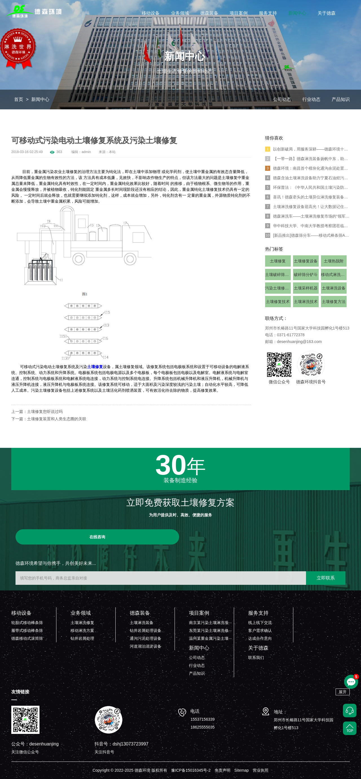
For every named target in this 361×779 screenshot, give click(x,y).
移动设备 (151, 13)
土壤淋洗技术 (306, 301)
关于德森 (327, 13)
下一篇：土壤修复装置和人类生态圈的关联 (48, 419)
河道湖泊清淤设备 (145, 646)
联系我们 (256, 657)
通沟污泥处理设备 (145, 638)
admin (86, 152)
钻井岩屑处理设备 (145, 630)
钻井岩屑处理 (82, 638)
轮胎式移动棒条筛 (27, 622)
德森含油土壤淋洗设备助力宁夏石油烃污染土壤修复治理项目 (307, 177)
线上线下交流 (260, 622)
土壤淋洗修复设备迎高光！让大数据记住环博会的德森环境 (307, 206)
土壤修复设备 (306, 261)
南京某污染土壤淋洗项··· (210, 622)
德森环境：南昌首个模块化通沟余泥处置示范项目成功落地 (307, 168)
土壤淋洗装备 (141, 622)
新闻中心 (297, 13)
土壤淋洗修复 (82, 622)
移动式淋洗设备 (334, 274)
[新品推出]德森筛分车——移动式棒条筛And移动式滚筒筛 (307, 235)
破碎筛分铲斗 (306, 274)
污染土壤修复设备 (278, 288)
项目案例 (239, 13)
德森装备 (209, 13)
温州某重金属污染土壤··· (210, 638)
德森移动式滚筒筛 (27, 638)
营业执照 (260, 770)
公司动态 (282, 99)
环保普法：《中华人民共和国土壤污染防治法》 (307, 187)
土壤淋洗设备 (333, 288)
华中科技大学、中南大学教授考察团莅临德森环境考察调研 (307, 225)
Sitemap (241, 770)
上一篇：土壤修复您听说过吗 (37, 411)
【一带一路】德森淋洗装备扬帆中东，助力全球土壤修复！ (307, 158)
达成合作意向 (260, 638)
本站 (112, 152)
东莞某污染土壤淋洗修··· (210, 630)
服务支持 (268, 13)
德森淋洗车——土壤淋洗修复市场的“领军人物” (307, 216)
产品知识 (341, 99)
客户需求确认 (260, 630)
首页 (18, 99)
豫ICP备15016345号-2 (191, 770)
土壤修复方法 (333, 301)
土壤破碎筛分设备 (278, 274)
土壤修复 (95, 366)
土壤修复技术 (278, 301)
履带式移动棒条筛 (27, 630)
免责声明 (222, 770)
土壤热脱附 (334, 261)
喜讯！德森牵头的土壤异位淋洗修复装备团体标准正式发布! (307, 197)
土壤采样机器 (306, 288)
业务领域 (180, 13)
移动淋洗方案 (82, 630)
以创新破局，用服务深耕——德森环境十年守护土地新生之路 (307, 149)
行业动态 (311, 99)
